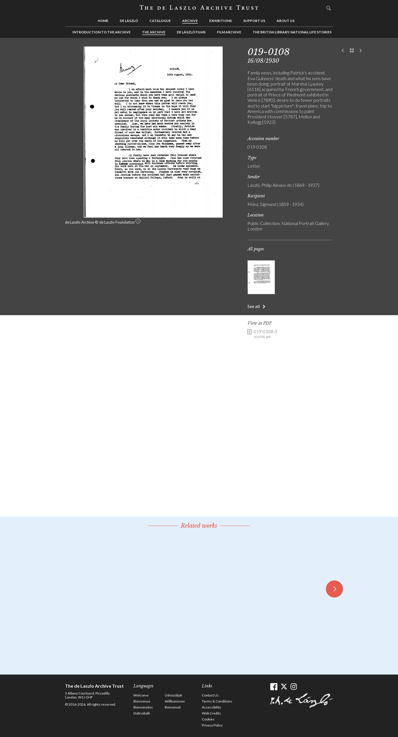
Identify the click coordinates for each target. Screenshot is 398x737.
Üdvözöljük (173, 695)
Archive (190, 21)
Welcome (141, 695)
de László (129, 21)
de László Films (191, 32)
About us (286, 21)
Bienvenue (141, 701)
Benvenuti (173, 707)
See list (352, 50)
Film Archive (229, 32)
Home (103, 21)
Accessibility (211, 707)
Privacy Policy (212, 725)
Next (360, 50)
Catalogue (160, 21)
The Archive (153, 32)
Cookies (208, 719)
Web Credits (211, 713)
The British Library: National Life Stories (292, 32)
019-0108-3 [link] (265, 334)
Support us (254, 21)
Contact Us (210, 695)
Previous (343, 50)
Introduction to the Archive (101, 32)
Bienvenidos (143, 707)
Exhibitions (220, 21)
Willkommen (175, 701)
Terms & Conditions (217, 701)
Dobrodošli (141, 713)
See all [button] (253, 306)
